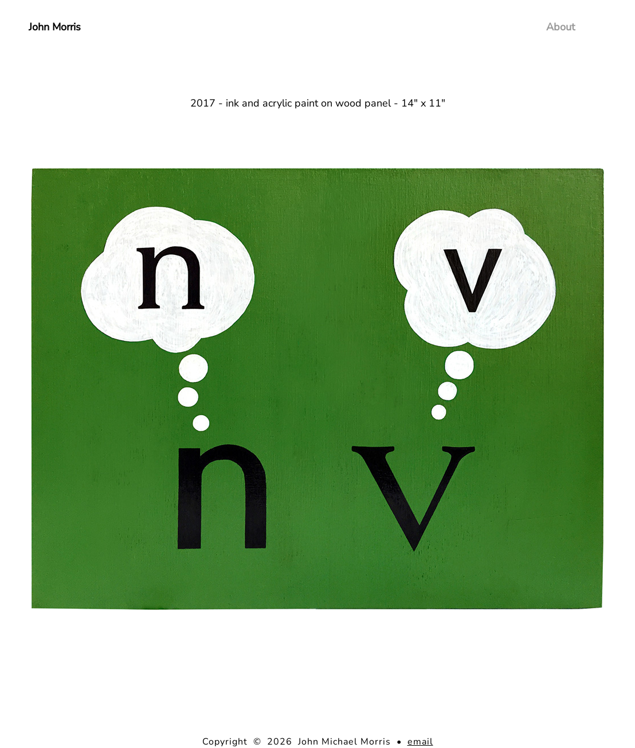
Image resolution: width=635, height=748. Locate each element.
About (560, 27)
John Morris (55, 27)
